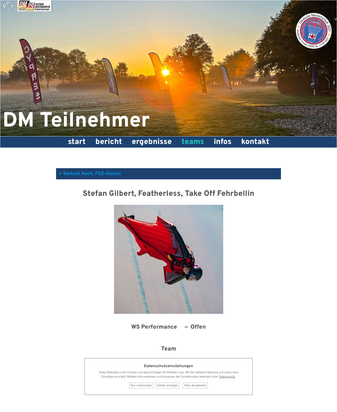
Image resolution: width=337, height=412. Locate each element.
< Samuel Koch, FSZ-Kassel (90, 174)
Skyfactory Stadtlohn (324, 134)
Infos (222, 142)
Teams (192, 142)
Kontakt (255, 142)
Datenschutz (227, 377)
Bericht (108, 142)
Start (77, 142)
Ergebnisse (152, 142)
